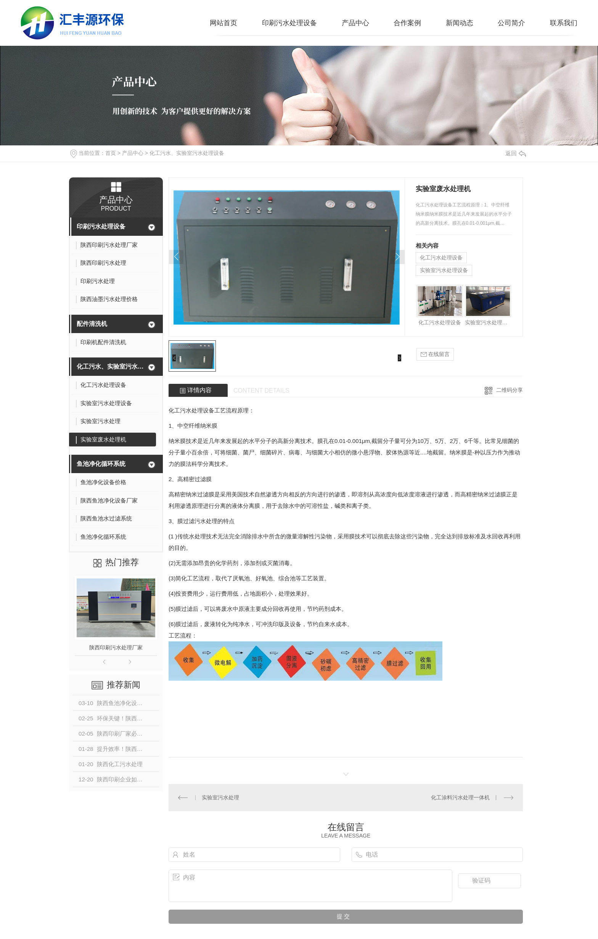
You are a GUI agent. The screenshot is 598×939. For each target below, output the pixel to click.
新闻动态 (459, 23)
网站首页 (223, 23)
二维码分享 (509, 390)
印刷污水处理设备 (289, 23)
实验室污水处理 (220, 797)
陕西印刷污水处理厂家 (116, 647)
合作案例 (407, 23)
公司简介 (511, 23)
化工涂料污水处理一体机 (460, 797)
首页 (110, 153)
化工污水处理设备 (441, 257)
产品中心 (355, 23)
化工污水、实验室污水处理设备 (187, 153)
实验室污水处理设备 (444, 270)
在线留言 (435, 354)
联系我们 (563, 23)
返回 (515, 153)
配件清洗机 (92, 324)
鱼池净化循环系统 (101, 464)
